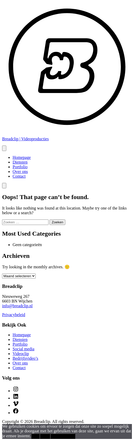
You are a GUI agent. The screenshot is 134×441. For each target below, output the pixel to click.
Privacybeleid (13, 314)
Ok (35, 436)
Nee (45, 436)
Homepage (22, 157)
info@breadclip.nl (17, 306)
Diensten (20, 162)
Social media (23, 349)
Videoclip (21, 353)
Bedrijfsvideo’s (25, 358)
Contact (19, 176)
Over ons (20, 171)
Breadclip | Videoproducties (25, 139)
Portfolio (20, 167)
